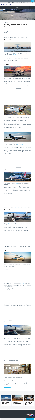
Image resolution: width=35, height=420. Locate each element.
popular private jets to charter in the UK (22, 144)
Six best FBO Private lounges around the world (28, 403)
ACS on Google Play (32, 414)
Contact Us (20, 2)
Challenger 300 (9, 223)
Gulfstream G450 (18, 320)
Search (8, 2)
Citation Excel (16, 183)
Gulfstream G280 (27, 245)
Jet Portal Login (12, 2)
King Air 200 (25, 78)
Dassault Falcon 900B (22, 283)
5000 (9, 303)
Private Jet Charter (28, 2)
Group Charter (8, 7)
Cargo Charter (13, 7)
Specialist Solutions (17, 7)
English (32, 2)
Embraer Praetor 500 (17, 207)
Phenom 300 (16, 143)
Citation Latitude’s (6, 184)
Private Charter (3, 7)
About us (22, 7)
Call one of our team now (7, 248)
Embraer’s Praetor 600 (17, 229)
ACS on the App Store (28, 414)
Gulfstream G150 (24, 207)
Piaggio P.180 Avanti (18, 88)
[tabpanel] (17, 47)
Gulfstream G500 (7, 340)
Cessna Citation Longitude (19, 245)
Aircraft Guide (27, 7)
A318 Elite (23, 383)
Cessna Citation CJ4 (18, 167)
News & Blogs (16, 2)
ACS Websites (24, 2)
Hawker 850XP (14, 192)
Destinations (31, 7)
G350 (22, 320)
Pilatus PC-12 (14, 54)
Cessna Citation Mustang (23, 123)
